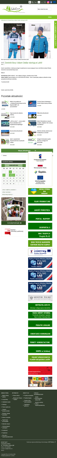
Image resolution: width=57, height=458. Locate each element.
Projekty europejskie (28, 395)
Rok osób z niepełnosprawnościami (7, 436)
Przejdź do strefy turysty (55, 34)
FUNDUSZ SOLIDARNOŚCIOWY (38, 393)
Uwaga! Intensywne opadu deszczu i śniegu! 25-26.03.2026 (44, 140)
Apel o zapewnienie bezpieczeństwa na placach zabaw (17, 140)
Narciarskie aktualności (16, 131)
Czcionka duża (45, 2)
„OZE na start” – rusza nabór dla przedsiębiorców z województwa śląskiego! (17, 122)
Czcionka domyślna (39, 2)
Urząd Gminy (5, 399)
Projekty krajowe (27, 398)
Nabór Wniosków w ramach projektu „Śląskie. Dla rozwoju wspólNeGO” (45, 122)
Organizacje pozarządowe (5, 420)
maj (24, 165)
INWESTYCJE (26, 393)
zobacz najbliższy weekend (9, 189)
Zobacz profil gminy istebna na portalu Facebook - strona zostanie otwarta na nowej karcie (51, 2)
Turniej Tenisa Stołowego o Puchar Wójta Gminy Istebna (44, 102)
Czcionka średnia (42, 2)
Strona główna (29, 2)
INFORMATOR (15, 393)
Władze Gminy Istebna (5, 396)
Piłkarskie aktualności (42, 113)
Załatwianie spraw (6, 402)
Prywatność (4, 433)
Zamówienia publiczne (27, 405)
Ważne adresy (16, 395)
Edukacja (4, 404)
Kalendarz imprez (6, 424)
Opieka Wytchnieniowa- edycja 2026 (38, 398)
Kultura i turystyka (6, 417)
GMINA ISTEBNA (4, 393)
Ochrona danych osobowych (6, 427)
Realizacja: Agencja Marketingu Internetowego (37, 442)
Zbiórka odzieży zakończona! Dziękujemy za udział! (44, 131)
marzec (3, 165)
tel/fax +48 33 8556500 (6, 447)
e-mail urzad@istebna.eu (6, 448)
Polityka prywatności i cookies (8, 455)
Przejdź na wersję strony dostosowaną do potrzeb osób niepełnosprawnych (32, 2)
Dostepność (5, 430)
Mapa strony (35, 2)
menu (49, 17)
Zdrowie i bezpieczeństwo (6, 410)
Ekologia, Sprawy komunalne (6, 414)
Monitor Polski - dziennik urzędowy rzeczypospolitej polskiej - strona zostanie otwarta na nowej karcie (40, 294)
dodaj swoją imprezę (7, 194)
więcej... (3, 450)
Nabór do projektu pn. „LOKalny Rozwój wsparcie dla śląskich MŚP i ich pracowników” (18, 104)
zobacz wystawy (6, 192)
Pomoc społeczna (6, 407)
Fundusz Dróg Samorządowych (27, 401)
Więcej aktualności (24, 151)
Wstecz (5, 155)
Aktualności (4, 20)
